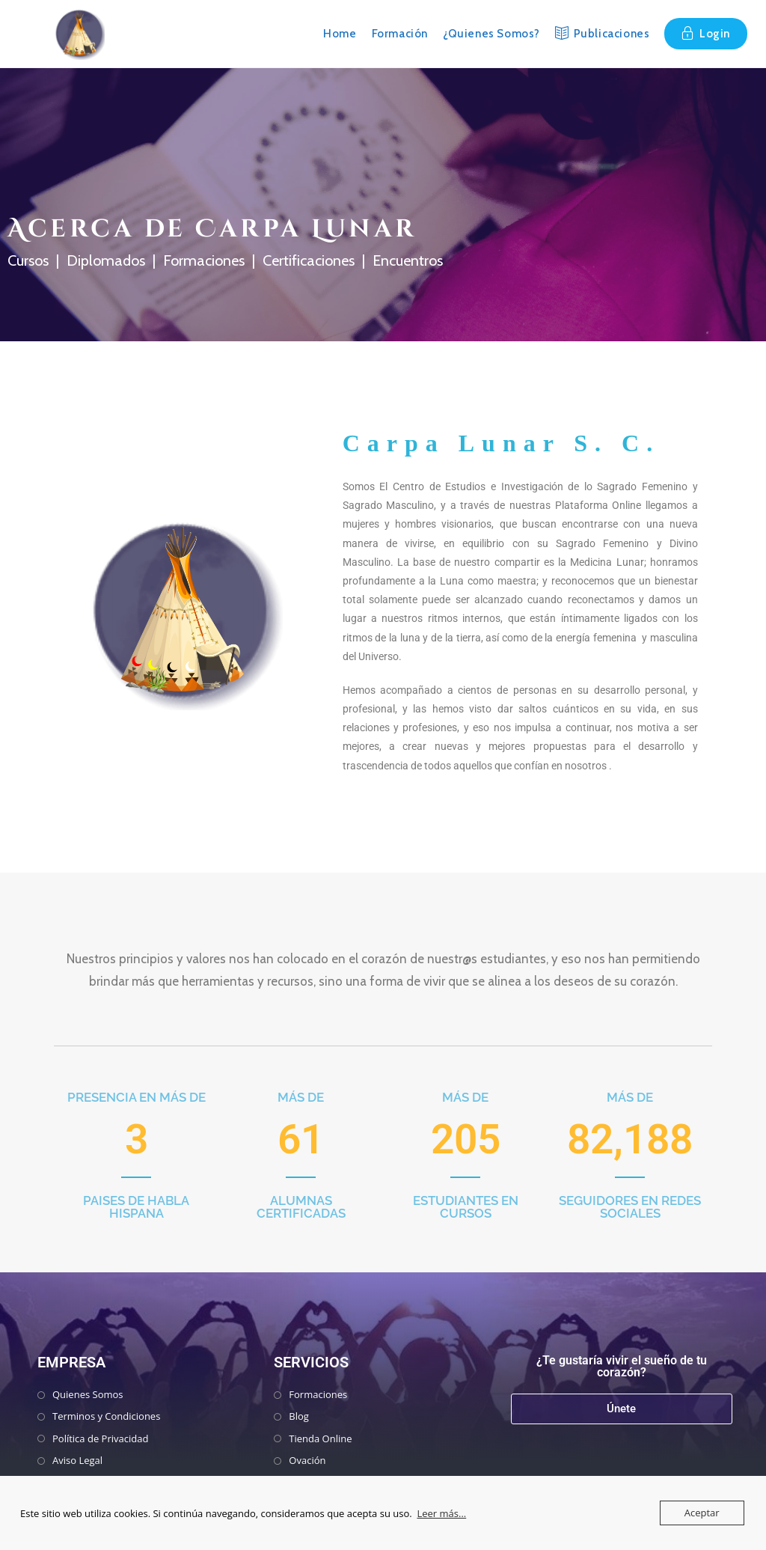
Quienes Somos (87, 1394)
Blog (299, 1416)
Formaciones (318, 1394)
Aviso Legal (77, 1460)
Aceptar (702, 1512)
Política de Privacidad (100, 1438)
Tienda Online (320, 1438)
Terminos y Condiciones (106, 1416)
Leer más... (441, 1513)
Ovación (307, 1460)
